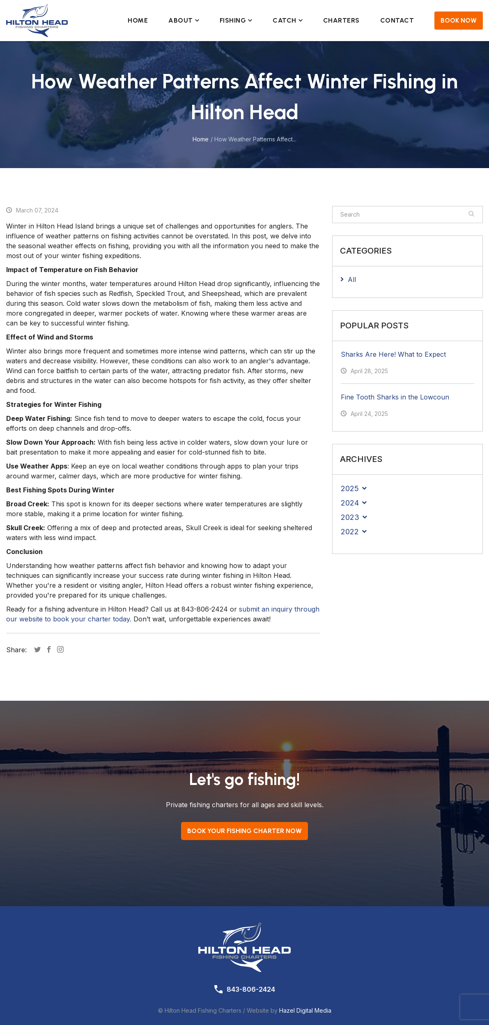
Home (138, 20)
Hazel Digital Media (305, 1010)
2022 (350, 531)
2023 (350, 517)
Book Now (459, 20)
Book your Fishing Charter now (244, 831)
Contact (397, 20)
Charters (341, 20)
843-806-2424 (251, 989)
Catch (288, 20)
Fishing (236, 20)
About (183, 20)
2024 (350, 503)
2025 (350, 488)
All (352, 279)
